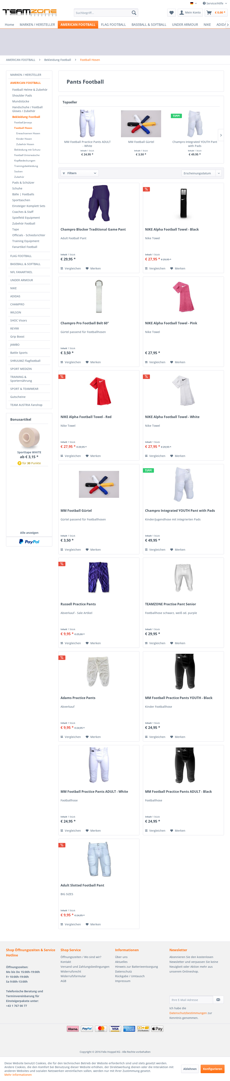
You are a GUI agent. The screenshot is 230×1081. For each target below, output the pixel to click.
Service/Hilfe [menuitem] (213, 3)
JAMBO (15, 344)
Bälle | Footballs (23, 194)
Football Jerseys (23, 122)
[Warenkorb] (216, 13)
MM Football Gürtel (141, 142)
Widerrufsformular (73, 976)
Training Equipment (25, 241)
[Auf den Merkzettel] (93, 268)
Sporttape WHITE (29, 452)
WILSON (15, 312)
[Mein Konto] (190, 13)
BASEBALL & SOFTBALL (25, 264)
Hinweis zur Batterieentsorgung (136, 967)
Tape (15, 229)
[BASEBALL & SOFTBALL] (149, 24)
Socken (18, 171)
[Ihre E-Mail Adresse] (191, 1000)
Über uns (121, 957)
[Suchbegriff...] (106, 13)
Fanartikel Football (24, 247)
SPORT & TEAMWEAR (24, 389)
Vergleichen (71, 268)
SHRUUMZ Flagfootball (25, 361)
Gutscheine (18, 397)
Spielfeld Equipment (26, 218)
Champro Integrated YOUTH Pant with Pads (194, 144)
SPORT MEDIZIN (21, 369)
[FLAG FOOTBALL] (113, 24)
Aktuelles (121, 962)
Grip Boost (17, 336)
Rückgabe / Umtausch (130, 976)
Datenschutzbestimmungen (188, 1013)
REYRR (14, 328)
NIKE (13, 288)
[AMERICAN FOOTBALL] (78, 24)
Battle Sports (19, 353)
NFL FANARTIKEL (21, 272)
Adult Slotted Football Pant (82, 885)
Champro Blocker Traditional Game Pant (93, 229)
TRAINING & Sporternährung (21, 379)
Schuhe (17, 188)
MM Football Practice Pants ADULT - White (87, 144)
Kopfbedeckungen (24, 160)
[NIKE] (207, 24)
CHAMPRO (17, 304)
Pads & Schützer (23, 182)
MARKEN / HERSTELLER (25, 75)
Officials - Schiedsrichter (28, 235)
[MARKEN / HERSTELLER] (37, 24)
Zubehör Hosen (25, 144)
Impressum (122, 981)
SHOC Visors (18, 320)
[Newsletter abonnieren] (218, 1000)
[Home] (9, 24)
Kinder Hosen (24, 138)
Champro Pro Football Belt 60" (85, 323)
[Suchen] (134, 13)
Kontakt (66, 962)
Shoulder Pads (22, 95)
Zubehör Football (23, 223)
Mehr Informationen (18, 1075)
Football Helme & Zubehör (29, 90)
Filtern (69, 173)
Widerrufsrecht (71, 971)
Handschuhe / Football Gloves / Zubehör (27, 109)
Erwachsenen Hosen (28, 133)
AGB (63, 981)
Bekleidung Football (26, 117)
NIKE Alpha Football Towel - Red (86, 417)
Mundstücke (20, 101)
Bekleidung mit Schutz (27, 149)
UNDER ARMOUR (21, 280)
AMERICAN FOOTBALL (25, 83)
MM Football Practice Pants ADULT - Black (178, 792)
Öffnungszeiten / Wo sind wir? (81, 957)
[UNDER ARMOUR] (185, 24)
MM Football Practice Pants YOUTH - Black (178, 698)
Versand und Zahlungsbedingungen (85, 967)
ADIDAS (15, 296)
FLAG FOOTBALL (21, 256)
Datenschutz (123, 971)
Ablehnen (190, 1069)
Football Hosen (23, 128)
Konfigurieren (212, 1069)
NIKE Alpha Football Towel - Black (172, 229)
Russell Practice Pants (78, 604)
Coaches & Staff (22, 212)
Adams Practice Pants (78, 698)
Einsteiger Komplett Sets (28, 206)
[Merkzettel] (171, 13)
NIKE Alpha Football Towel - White (172, 417)
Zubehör (19, 177)
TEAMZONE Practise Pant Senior (170, 604)
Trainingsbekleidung (26, 166)
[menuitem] (106, 13)
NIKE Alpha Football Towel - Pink (171, 323)
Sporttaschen (21, 200)
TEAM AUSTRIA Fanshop (26, 405)
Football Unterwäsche (27, 155)
